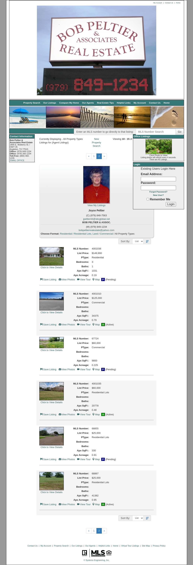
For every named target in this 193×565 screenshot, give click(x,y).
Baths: (85, 266)
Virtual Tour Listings (130, 546)
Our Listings (49, 102)
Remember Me (158, 199)
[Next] (89, 156)
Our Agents (88, 102)
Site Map (146, 546)
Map (96, 279)
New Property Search (96, 142)
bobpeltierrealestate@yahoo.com (96, 230)
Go (179, 131)
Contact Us (169, 3)
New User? (158, 195)
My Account (157, 3)
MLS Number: (81, 248)
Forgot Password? (158, 192)
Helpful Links (124, 102)
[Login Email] (158, 179)
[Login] (171, 204)
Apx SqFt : (83, 270)
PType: (85, 257)
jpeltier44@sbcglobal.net (96, 219)
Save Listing (48, 279)
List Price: (83, 253)
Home (178, 3)
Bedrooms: (82, 262)
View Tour (84, 279)
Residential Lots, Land (86, 233)
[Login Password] (158, 188)
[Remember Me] (148, 199)
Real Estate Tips (105, 102)
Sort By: (125, 241)
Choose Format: (50, 233)
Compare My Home (69, 102)
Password (148, 182)
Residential (66, 233)
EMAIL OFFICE (17, 160)
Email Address (151, 174)
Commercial (106, 233)
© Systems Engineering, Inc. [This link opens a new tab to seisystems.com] (96, 560)
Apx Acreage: (81, 275)
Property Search (31, 102)
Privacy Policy (159, 546)
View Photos (66, 279)
